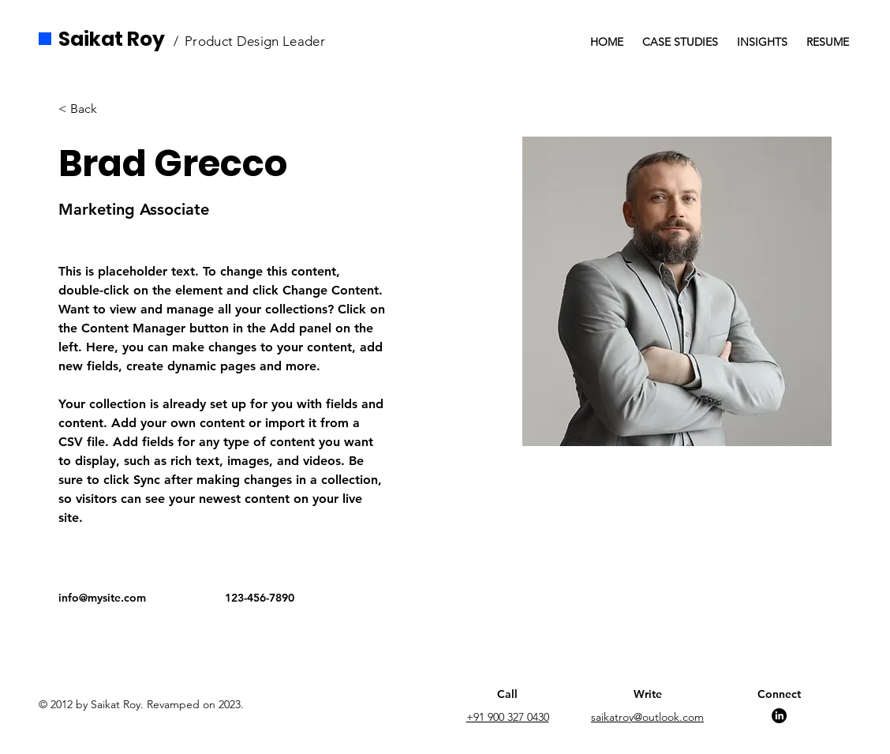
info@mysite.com (102, 598)
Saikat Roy (111, 39)
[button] (89, 108)
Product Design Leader (255, 41)
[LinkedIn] (779, 715)
